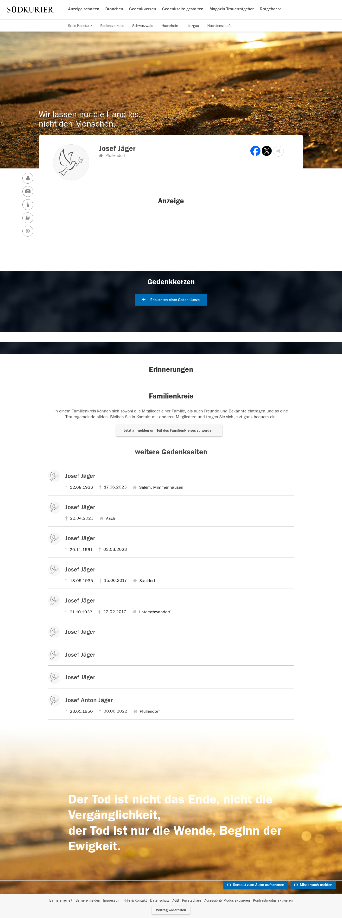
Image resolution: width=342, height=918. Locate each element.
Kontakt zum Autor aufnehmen (255, 885)
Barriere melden (88, 901)
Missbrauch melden (313, 885)
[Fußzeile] (171, 901)
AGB (175, 901)
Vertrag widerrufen (171, 910)
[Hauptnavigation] (171, 9)
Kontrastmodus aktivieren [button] (273, 901)
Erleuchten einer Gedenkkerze (171, 300)
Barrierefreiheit (60, 901)
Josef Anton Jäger (89, 700)
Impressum (111, 901)
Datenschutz (159, 901)
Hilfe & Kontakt (135, 901)
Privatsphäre (191, 901)
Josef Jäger (80, 476)
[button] (278, 151)
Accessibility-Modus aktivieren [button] (227, 901)
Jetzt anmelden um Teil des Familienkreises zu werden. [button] (169, 430)
